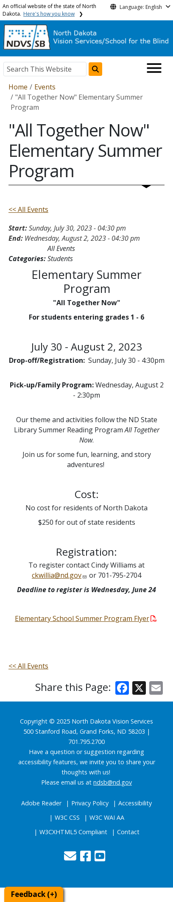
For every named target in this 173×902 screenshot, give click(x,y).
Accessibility (135, 803)
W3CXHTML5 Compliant (73, 832)
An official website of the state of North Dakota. (49, 10)
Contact (128, 832)
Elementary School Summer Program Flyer (86, 618)
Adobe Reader (41, 803)
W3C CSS (67, 817)
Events (45, 87)
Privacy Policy (90, 803)
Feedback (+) (34, 894)
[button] (71, 858)
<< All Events (28, 209)
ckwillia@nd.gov (56, 575)
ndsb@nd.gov (112, 782)
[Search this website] (95, 69)
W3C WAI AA (106, 817)
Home (18, 87)
